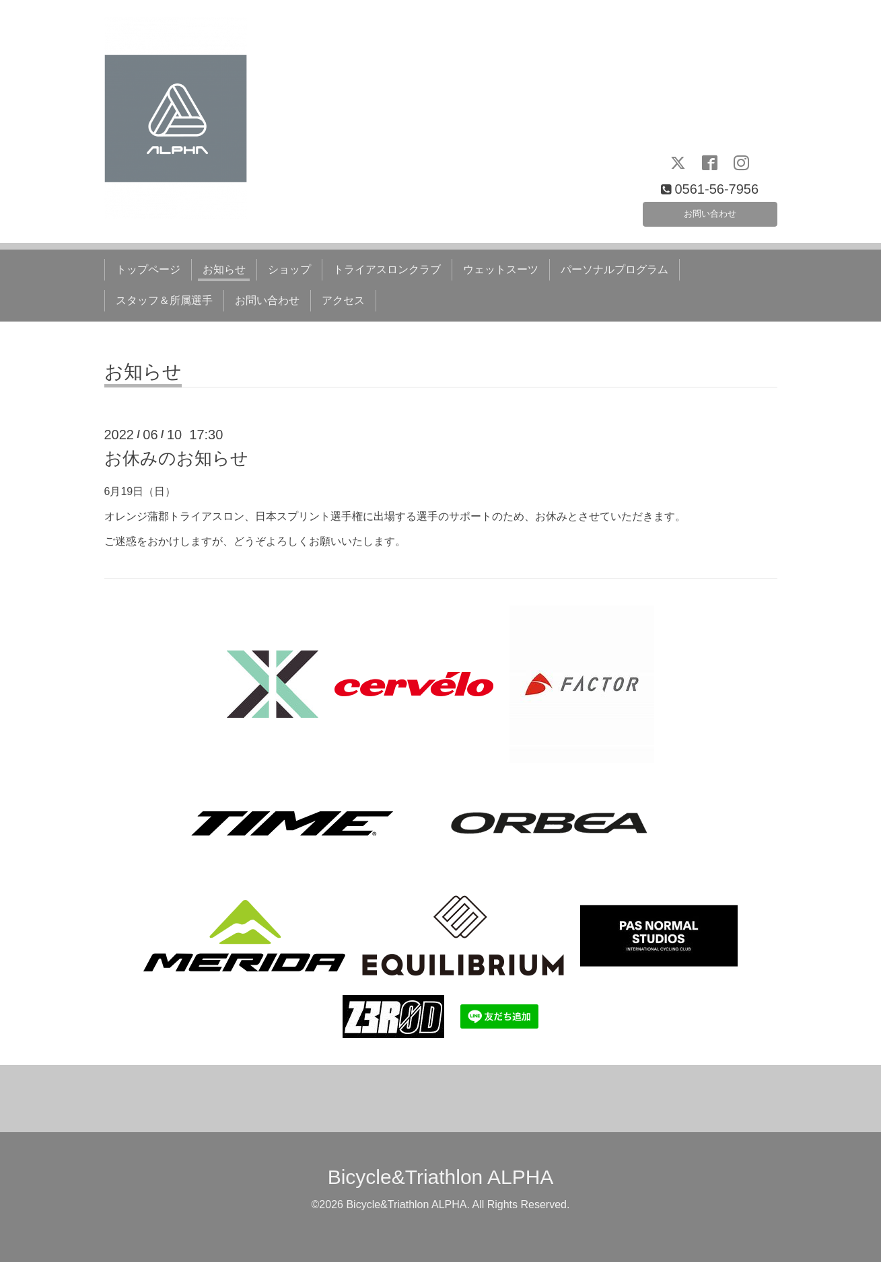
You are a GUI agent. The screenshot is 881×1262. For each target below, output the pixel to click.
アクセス (343, 300)
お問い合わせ (710, 210)
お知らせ (224, 269)
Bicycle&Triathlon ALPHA (441, 1177)
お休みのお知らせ (176, 458)
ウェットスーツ (500, 269)
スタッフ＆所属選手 (164, 300)
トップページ (148, 269)
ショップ (289, 269)
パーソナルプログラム (614, 269)
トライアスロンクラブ (387, 269)
